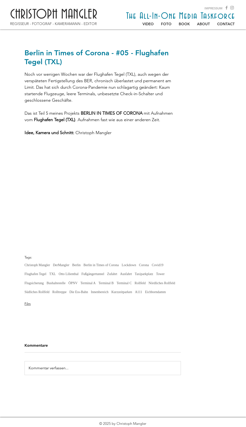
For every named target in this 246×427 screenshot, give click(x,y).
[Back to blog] (51, 412)
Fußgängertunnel (92, 274)
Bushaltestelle (56, 283)
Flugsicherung (34, 283)
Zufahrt (112, 274)
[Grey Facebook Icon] (226, 7)
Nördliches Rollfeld (161, 283)
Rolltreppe (59, 292)
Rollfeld (140, 283)
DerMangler (61, 265)
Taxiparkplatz (144, 274)
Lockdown (129, 265)
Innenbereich (99, 292)
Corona (144, 265)
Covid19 (157, 265)
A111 (138, 292)
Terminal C (124, 283)
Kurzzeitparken (121, 292)
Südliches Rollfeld (37, 292)
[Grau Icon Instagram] (232, 7)
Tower (160, 274)
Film (28, 303)
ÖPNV (73, 283)
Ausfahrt (126, 274)
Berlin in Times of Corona (101, 265)
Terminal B (106, 283)
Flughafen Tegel (35, 274)
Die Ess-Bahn (78, 292)
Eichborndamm (155, 292)
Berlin (76, 265)
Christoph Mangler (37, 265)
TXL (52, 274)
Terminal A (88, 283)
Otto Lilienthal (69, 274)
